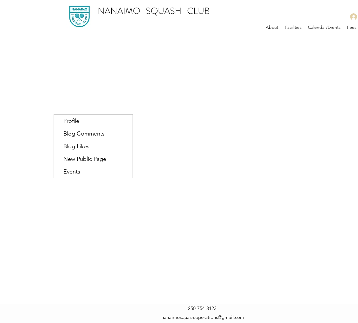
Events (71, 171)
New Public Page (84, 158)
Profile (71, 120)
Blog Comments (84, 133)
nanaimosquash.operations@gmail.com (202, 317)
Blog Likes (76, 146)
